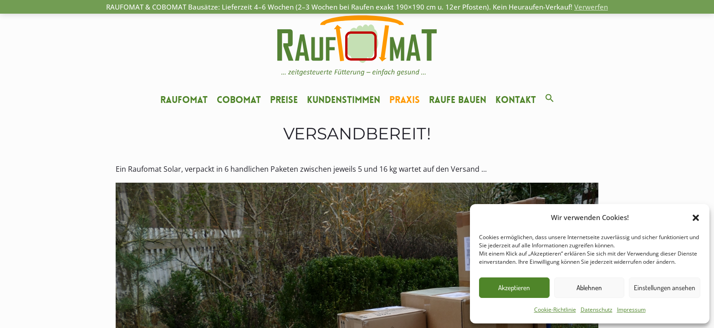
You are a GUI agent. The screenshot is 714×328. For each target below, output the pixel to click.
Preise (284, 100)
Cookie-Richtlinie (555, 309)
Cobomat (239, 100)
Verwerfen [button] (591, 6)
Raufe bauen (457, 100)
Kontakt (515, 100)
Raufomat (184, 100)
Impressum (631, 309)
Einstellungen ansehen (664, 287)
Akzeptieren (514, 287)
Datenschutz (596, 309)
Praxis (404, 100)
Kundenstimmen (343, 100)
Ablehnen (589, 287)
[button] (695, 217)
